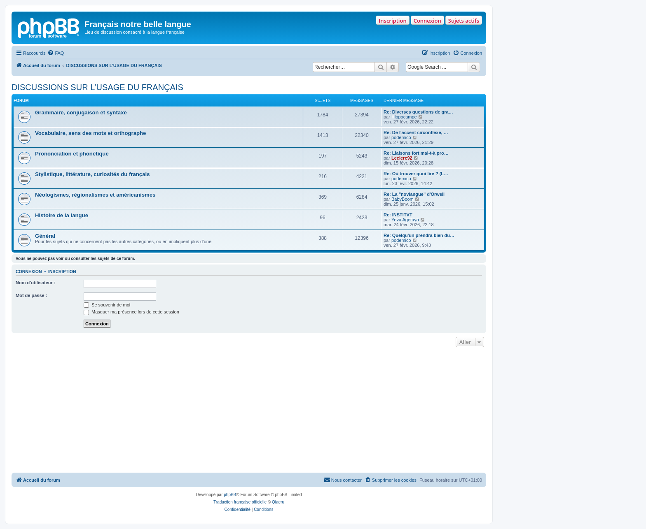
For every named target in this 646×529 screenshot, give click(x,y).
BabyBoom (402, 199)
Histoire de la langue (61, 215)
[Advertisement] (249, 411)
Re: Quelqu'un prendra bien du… (419, 235)
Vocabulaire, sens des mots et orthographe (90, 133)
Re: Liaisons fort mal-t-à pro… (416, 153)
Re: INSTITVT (398, 214)
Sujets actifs (463, 20)
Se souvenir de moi (107, 304)
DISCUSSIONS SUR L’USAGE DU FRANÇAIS (97, 87)
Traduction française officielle (240, 502)
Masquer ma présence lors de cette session (131, 311)
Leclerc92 (401, 157)
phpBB (230, 494)
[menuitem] (55, 53)
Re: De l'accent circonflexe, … (416, 132)
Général (45, 236)
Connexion (427, 20)
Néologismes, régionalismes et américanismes (95, 195)
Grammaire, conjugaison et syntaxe (81, 112)
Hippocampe (404, 116)
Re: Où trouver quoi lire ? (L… (416, 173)
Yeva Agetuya (405, 219)
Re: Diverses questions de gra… (418, 111)
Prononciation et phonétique (72, 154)
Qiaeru (278, 502)
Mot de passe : (31, 295)
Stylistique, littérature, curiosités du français (92, 174)
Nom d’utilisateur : (36, 282)
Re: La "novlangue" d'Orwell (414, 194)
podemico (401, 137)
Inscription (392, 20)
